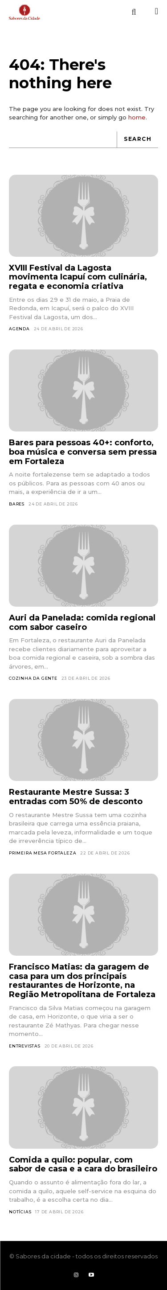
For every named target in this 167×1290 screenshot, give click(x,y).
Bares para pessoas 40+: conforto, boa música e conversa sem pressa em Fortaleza (83, 452)
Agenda (19, 328)
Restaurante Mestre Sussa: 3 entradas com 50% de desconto (76, 796)
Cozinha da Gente (33, 678)
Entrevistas (25, 1046)
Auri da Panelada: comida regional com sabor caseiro (82, 622)
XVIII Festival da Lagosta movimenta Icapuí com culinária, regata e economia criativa (78, 277)
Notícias (20, 1211)
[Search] (137, 139)
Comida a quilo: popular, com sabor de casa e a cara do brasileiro (83, 1164)
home (137, 117)
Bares (16, 503)
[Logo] (24, 12)
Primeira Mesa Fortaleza (42, 852)
